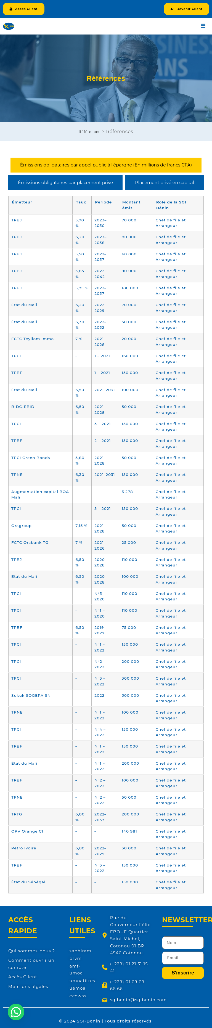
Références (89, 131)
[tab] (106, 165)
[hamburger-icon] (203, 26)
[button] (16, 1012)
